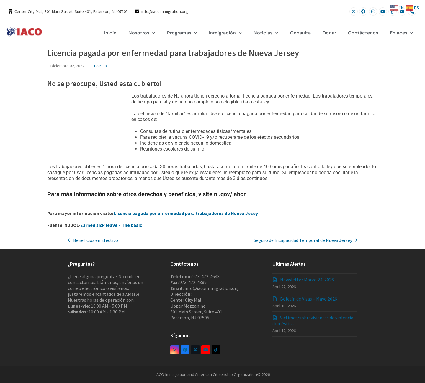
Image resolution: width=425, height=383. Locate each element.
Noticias (266, 32)
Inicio (110, 33)
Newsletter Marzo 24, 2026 (307, 280)
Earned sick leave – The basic (111, 225)
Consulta (300, 33)
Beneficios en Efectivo (93, 240)
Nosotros (141, 32)
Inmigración (225, 32)
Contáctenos (363, 33)
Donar (329, 33)
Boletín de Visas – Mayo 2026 (308, 299)
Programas (182, 32)
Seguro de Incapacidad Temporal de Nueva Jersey (305, 240)
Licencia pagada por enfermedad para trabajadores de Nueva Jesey (186, 213)
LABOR (100, 65)
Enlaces (401, 32)
